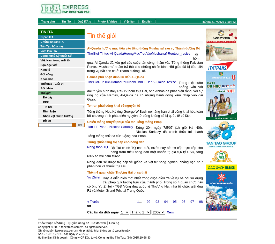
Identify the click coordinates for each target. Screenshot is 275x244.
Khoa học (47, 79)
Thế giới (46, 93)
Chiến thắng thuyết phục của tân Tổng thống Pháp (124, 122)
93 (157, 202)
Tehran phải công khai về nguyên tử (113, 105)
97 (192, 202)
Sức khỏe (47, 88)
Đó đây (48, 97)
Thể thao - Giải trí (52, 83)
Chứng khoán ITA (52, 41)
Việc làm (129, 21)
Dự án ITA (47, 37)
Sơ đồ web (99, 223)
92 (148, 202)
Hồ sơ (47, 120)
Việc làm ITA (49, 51)
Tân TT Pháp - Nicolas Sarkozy (110, 127)
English (147, 21)
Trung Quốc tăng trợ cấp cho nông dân (115, 142)
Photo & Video (107, 21)
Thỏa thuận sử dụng (51, 223)
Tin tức (48, 106)
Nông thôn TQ (97, 147)
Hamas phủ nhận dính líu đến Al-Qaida (115, 77)
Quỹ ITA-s (84, 21)
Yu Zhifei (93, 177)
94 (166, 202)
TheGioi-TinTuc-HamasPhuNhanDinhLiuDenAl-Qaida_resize (131, 82)
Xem (170, 212)
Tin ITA (66, 21)
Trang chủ (48, 21)
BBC (46, 102)
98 (201, 202)
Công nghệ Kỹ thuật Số (56, 55)
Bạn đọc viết (49, 65)
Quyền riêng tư (78, 223)
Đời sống (47, 74)
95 (174, 202)
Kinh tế (45, 69)
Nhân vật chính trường (58, 116)
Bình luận (49, 111)
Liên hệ (114, 223)
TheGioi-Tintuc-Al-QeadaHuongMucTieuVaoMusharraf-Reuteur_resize (138, 53)
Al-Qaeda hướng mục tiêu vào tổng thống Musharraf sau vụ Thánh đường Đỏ (143, 48)
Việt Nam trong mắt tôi (56, 60)
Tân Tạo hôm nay (52, 46)
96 (183, 202)
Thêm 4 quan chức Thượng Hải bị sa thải (117, 172)
